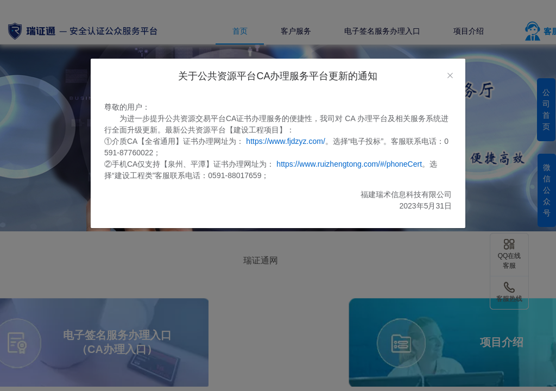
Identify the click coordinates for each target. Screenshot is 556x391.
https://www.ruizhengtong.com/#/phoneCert (349, 164)
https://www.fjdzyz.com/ (285, 141)
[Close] (450, 76)
